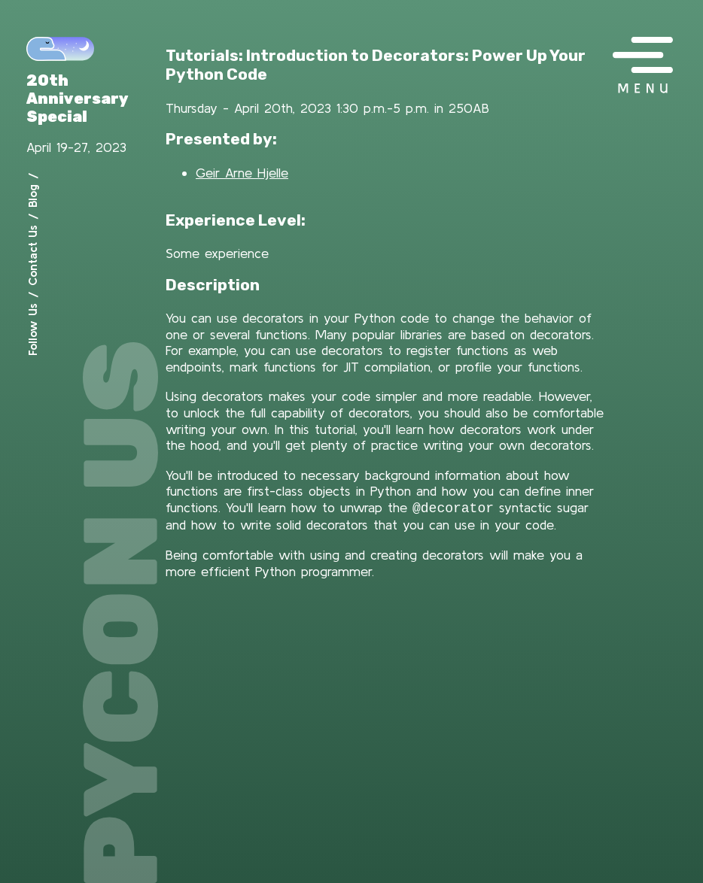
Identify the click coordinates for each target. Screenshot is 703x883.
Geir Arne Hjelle (242, 173)
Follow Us (32, 329)
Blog (32, 196)
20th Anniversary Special (77, 98)
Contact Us (32, 255)
